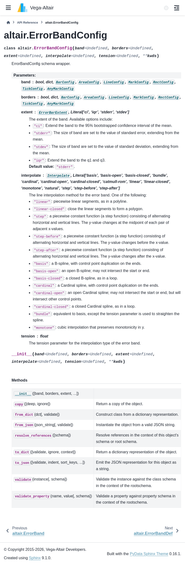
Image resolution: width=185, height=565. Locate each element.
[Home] (8, 22)
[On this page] (176, 8)
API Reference (27, 22)
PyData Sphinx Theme (149, 554)
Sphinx (35, 558)
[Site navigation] (8, 8)
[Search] (166, 8)
